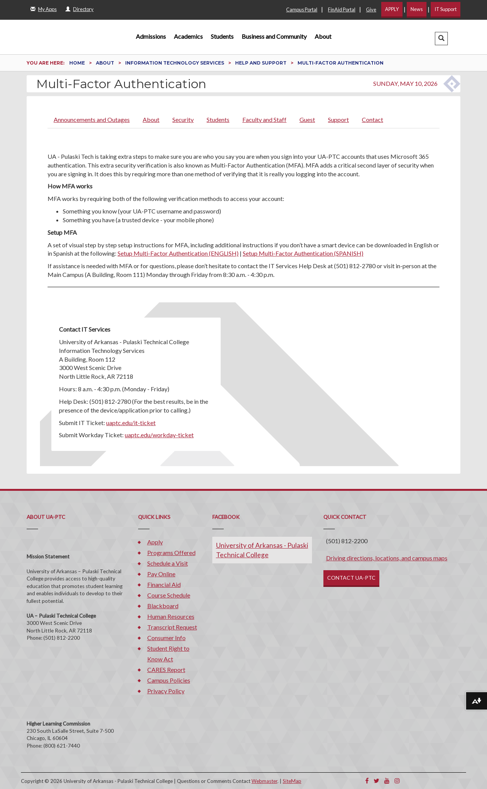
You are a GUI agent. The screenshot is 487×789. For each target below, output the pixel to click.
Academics (188, 36)
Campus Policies (168, 680)
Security (183, 119)
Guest (307, 119)
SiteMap (292, 781)
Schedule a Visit (167, 563)
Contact (372, 119)
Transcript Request (172, 627)
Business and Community (274, 36)
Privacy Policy (166, 690)
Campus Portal (301, 9)
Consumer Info (166, 637)
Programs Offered (171, 552)
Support (338, 119)
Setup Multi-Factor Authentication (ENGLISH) (178, 253)
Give (371, 9)
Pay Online (161, 573)
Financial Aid (164, 584)
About (323, 36)
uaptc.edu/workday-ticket (159, 434)
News (417, 9)
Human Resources (170, 616)
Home (77, 63)
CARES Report (166, 669)
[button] (441, 38)
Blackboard (162, 605)
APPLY (392, 9)
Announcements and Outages (92, 119)
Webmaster (264, 781)
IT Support (445, 9)
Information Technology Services (175, 63)
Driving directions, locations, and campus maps (386, 557)
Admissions (151, 36)
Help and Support (261, 63)
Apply (155, 542)
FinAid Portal (341, 9)
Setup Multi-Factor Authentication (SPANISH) (303, 253)
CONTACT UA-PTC (351, 577)
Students (222, 36)
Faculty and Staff (264, 119)
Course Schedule (168, 595)
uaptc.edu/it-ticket (131, 422)
